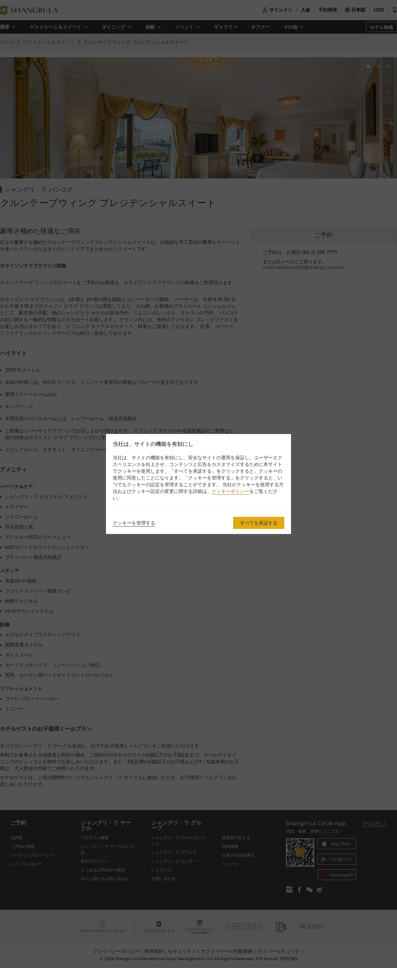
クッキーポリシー (230, 491)
